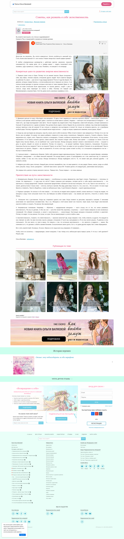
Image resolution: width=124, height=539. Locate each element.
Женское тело (49, 463)
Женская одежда (49, 455)
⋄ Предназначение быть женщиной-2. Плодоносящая (23, 455)
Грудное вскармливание (51, 453)
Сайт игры (83, 447)
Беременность (49, 449)
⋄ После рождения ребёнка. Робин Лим (20, 494)
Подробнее (27, 407)
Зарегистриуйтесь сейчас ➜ (87, 452)
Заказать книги (48, 434)
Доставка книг (15, 447)
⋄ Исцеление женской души (18, 460)
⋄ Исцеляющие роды (16, 496)
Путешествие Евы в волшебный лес (20, 472)
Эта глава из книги (52, 31)
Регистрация (96, 423)
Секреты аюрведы (50, 494)
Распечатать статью (100, 22)
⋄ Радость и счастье (16, 485)
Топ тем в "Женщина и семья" (87, 456)
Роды (47, 492)
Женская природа (50, 457)
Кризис (47, 473)
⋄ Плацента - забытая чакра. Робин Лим (20, 492)
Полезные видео (49, 486)
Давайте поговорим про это (18, 468)
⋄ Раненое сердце (16, 490)
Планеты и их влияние (51, 484)
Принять (22, 534)
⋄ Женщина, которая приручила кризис (20, 462)
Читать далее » (37, 372)
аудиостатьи (21, 25)
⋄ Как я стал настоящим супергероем (20, 483)
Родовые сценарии (50, 490)
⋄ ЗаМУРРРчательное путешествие (19, 479)
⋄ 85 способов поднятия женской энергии (21, 500)
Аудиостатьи (49, 445)
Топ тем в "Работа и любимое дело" (88, 458)
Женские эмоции (49, 461)
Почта (82, 467)
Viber (98, 467)
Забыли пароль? (108, 406)
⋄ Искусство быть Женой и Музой (19, 453)
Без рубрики (48, 447)
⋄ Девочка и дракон (16, 481)
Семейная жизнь (49, 496)
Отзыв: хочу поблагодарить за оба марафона (55, 357)
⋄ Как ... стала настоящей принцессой (20, 477)
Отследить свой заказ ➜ (17, 449)
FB (94, 467)
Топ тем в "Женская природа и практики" (89, 454)
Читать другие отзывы (62, 379)
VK (90, 467)
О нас (78, 434)
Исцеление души (49, 471)
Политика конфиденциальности (96, 427)
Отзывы (70, 434)
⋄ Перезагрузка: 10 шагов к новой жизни (20, 464)
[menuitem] (27, 446)
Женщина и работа (50, 465)
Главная (26, 434)
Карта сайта (96, 434)
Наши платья (60, 434)
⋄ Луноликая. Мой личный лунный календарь (22, 466)
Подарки (86, 434)
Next (112, 364)
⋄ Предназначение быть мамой (18, 457)
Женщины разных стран (51, 467)
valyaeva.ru (30, 239)
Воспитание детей (50, 451)
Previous (11, 364)
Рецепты (48, 488)
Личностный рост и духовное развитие (54, 475)
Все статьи (36, 434)
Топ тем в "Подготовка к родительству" (89, 460)
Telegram (86, 467)
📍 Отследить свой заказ (105, 11)
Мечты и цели (49, 477)
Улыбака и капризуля (17, 470)
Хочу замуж (48, 498)
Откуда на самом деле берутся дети (20, 475)
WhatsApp (103, 467)
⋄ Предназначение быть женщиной (19, 451)
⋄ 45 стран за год (15, 498)
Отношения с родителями (51, 482)
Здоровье (48, 469)
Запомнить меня (85, 406)
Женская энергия (50, 459)
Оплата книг (14, 445)
